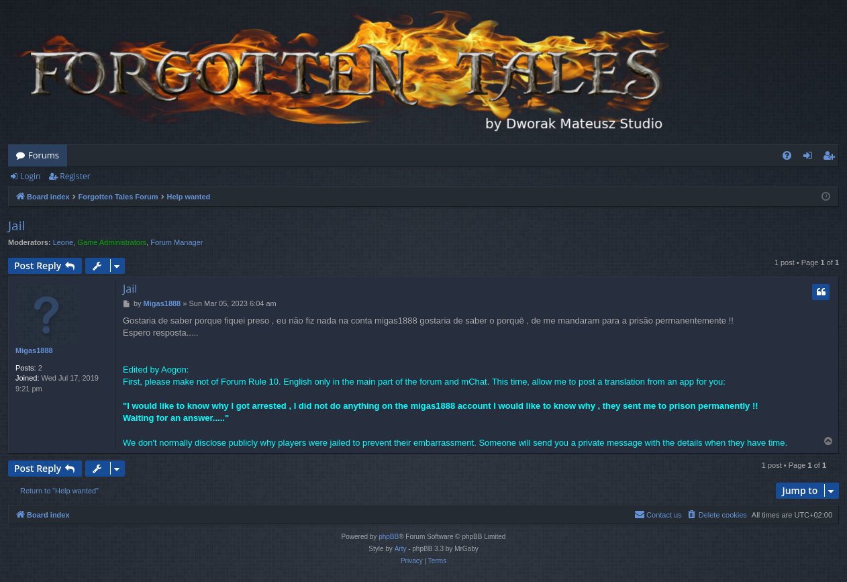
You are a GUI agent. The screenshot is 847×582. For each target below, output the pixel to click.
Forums (43, 155)
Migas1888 (34, 350)
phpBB (389, 536)
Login (30, 176)
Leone (63, 242)
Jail (16, 225)
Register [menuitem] (831, 157)
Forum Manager (176, 242)
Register (75, 176)
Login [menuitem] (810, 157)
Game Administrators (111, 242)
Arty (401, 548)
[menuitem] (787, 155)
